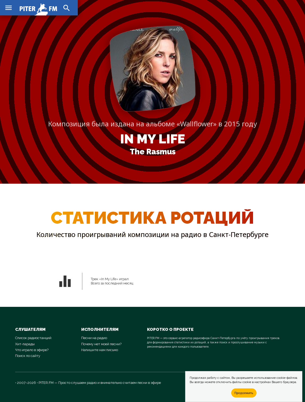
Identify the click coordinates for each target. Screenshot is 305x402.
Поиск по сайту (27, 356)
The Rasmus (153, 151)
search (66, 8)
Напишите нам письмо (99, 350)
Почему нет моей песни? (101, 344)
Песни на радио (94, 338)
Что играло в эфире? (31, 350)
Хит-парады (25, 344)
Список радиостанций (33, 338)
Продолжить (243, 393)
